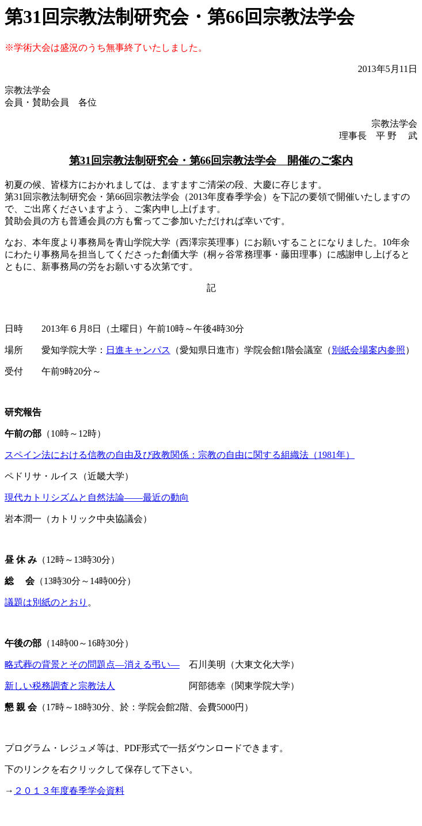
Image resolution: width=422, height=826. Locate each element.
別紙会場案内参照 (368, 350)
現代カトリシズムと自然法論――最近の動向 (97, 497)
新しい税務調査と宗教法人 (60, 686)
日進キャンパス (138, 350)
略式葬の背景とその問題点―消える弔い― (92, 664)
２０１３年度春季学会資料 (69, 790)
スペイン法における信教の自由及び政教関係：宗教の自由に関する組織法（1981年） (180, 455)
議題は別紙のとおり (46, 602)
